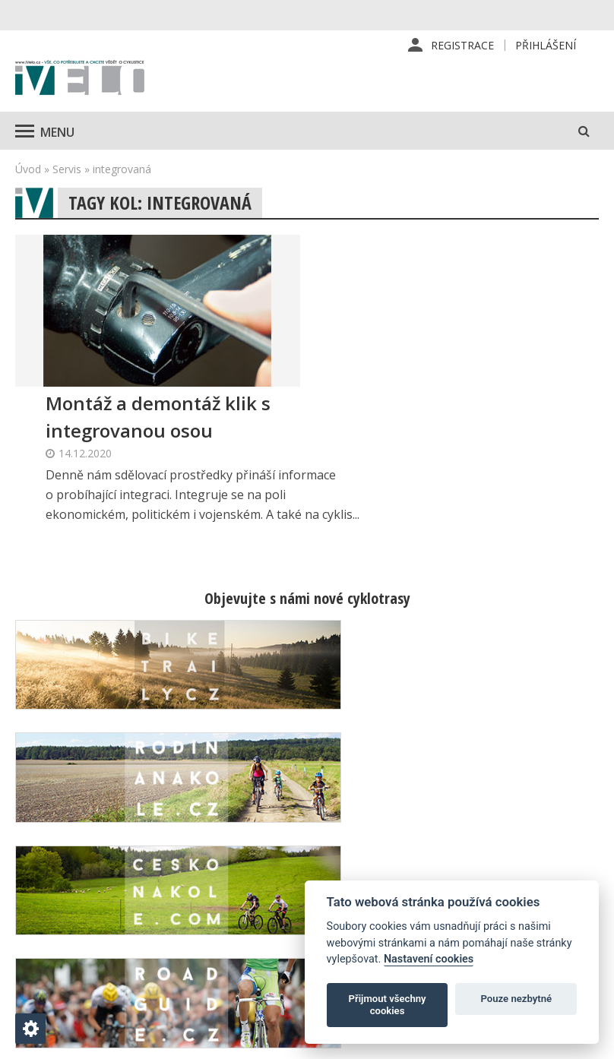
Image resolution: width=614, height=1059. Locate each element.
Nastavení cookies (428, 959)
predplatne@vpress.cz (258, 945)
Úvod (28, 170)
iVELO (79, 80)
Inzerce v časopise (396, 875)
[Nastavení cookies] (30, 1028)
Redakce (369, 826)
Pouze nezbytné (516, 998)
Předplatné (376, 850)
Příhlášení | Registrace (517, 835)
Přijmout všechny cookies (387, 1004)
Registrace (462, 45)
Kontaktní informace (540, 867)
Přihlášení (545, 45)
